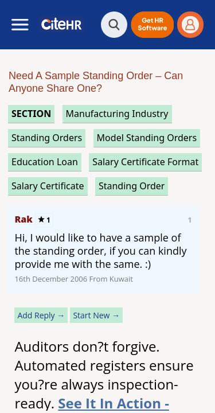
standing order (132, 186)
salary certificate (47, 186)
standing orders (46, 137)
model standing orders (147, 137)
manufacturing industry (117, 113)
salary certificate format (145, 161)
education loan (44, 161)
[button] (152, 24)
